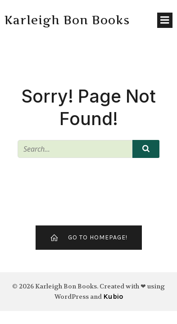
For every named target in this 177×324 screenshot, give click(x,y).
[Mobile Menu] (164, 20)
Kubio (113, 296)
